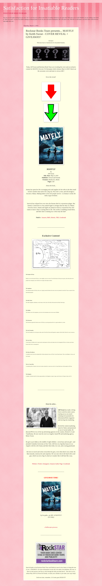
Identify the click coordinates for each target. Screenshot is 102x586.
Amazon (43, 217)
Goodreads (63, 217)
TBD (57, 217)
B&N (48, 217)
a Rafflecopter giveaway (50, 527)
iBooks (53, 217)
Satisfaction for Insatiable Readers (41, 8)
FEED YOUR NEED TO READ (14, 13)
